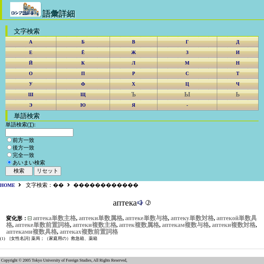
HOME (7, 185)
